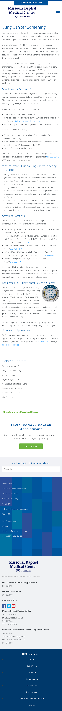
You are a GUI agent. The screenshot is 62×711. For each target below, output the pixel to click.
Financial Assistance (32, 679)
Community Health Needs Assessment (32, 699)
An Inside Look (8, 375)
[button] (58, 12)
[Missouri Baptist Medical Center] (24, 12)
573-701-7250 (16, 249)
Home (32, 660)
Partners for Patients (11, 392)
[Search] (31, 469)
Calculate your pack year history (28, 121)
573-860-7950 (50, 255)
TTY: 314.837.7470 (9, 624)
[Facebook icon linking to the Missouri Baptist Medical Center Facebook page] (4, 606)
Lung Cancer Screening (11, 370)
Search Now (31, 446)
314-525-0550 (27, 242)
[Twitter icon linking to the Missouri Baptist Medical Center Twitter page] (9, 606)
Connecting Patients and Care (14, 384)
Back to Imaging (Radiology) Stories (20, 412)
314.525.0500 (7, 643)
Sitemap (32, 705)
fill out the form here (10, 345)
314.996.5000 (7, 595)
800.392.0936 (7, 586)
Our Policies (32, 673)
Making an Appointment (12, 388)
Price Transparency (32, 686)
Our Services (7, 397)
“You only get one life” (11, 366)
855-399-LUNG (52, 157)
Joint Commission (32, 692)
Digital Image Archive (10, 379)
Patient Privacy (32, 666)
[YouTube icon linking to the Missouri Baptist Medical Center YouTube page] (14, 606)
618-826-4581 (16, 262)
